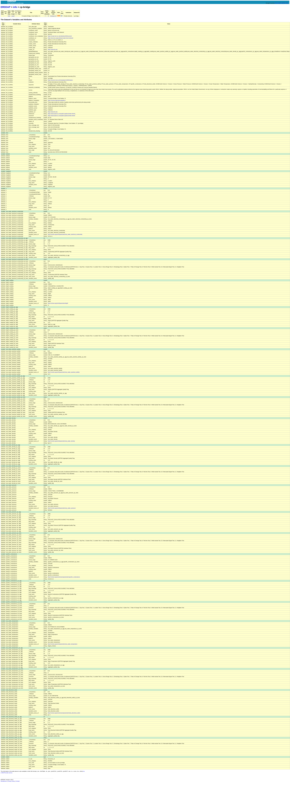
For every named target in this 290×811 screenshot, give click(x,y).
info (15, 7)
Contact (18, 781)
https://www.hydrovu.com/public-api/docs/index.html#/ (61, 113)
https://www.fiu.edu (52, 49)
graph (13, 16)
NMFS (279, 3)
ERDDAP (5, 7)
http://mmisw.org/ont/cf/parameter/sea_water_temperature (62, 644)
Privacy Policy (11, 781)
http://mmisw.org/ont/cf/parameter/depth (58, 303)
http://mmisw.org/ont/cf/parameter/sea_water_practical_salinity (64, 372)
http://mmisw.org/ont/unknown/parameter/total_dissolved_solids (64, 713)
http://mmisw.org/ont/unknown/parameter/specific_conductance (64, 577)
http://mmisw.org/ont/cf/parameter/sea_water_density (61, 441)
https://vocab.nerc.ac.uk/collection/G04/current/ (60, 36)
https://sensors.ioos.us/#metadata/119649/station (60, 80)
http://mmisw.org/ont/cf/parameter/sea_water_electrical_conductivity (65, 234)
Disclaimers (4, 781)
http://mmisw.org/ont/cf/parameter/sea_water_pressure (62, 508)
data (9, 16)
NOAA (276, 3)
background (53, 16)
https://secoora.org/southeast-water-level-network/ (60, 38)
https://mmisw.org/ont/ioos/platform (57, 100)
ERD (287, 3)
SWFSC (284, 3)
